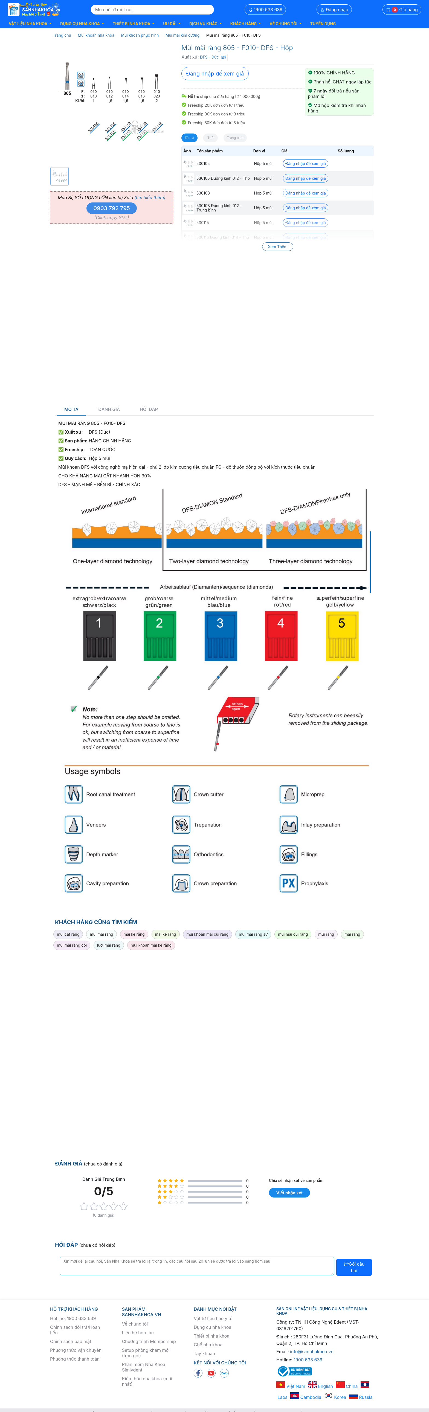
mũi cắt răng (68, 934)
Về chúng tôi (135, 1324)
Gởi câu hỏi (354, 1267)
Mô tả (71, 409)
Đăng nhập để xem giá (215, 73)
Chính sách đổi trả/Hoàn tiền (75, 1329)
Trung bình (235, 138)
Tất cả (189, 138)
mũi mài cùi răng (293, 934)
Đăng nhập (334, 9)
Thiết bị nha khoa (211, 1336)
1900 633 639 (265, 9)
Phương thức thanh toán (75, 1359)
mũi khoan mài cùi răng (207, 934)
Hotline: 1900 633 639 (73, 1318)
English (320, 1386)
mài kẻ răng (134, 934)
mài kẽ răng (165, 934)
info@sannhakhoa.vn (312, 1351)
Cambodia (305, 1397)
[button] (30, 23)
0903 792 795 (111, 208)
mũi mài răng (101, 934)
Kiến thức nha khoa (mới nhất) (147, 1381)
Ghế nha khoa (208, 1344)
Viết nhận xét (289, 1192)
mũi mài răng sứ (253, 934)
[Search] (152, 10)
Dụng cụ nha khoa (212, 1327)
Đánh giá (109, 409)
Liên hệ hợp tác (138, 1332)
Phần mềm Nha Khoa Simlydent (143, 1367)
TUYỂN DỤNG (323, 23)
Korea (335, 1397)
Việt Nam (290, 1386)
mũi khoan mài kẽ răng (151, 945)
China (347, 1386)
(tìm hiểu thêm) (150, 197)
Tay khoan (204, 1353)
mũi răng (326, 934)
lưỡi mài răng (108, 945)
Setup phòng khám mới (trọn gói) (146, 1352)
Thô (210, 138)
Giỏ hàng (402, 10)
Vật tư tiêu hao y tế (213, 1318)
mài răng (352, 934)
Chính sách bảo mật (70, 1341)
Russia (361, 1397)
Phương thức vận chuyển (76, 1350)
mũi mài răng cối (72, 945)
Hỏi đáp (149, 409)
